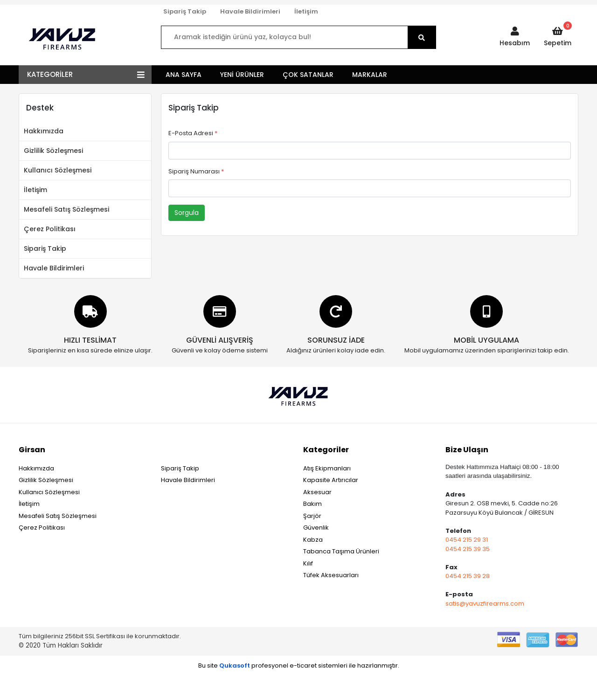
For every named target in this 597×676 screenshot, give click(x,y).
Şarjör (312, 515)
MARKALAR (369, 74)
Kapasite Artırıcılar (330, 480)
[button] (515, 37)
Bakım (312, 503)
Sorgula (186, 212)
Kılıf (308, 563)
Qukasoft (234, 665)
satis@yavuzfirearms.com (484, 603)
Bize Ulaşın (466, 449)
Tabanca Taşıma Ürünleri (341, 551)
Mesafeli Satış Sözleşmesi (66, 209)
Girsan (32, 449)
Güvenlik (316, 527)
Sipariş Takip (184, 11)
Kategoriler (326, 449)
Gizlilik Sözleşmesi (53, 150)
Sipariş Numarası (196, 171)
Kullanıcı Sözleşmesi (57, 170)
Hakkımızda (43, 131)
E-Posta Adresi (192, 133)
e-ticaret (303, 665)
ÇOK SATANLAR (308, 74)
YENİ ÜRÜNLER (242, 74)
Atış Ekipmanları (327, 468)
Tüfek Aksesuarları (331, 575)
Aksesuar (317, 492)
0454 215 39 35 (467, 549)
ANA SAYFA (183, 74)
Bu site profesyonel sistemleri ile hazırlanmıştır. (298, 665)
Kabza (313, 539)
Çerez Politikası (50, 229)
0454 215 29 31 (466, 539)
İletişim (306, 11)
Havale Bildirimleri (250, 11)
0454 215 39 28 (467, 576)
